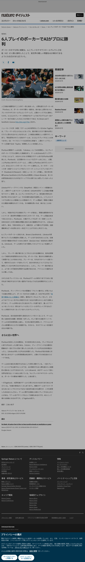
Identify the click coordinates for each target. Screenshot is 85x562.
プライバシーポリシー (22, 548)
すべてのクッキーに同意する (9, 558)
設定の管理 (33, 551)
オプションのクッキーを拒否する (26, 558)
